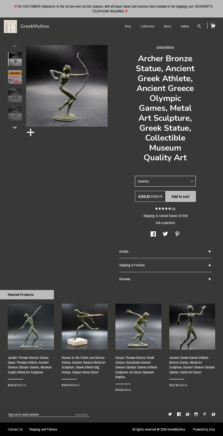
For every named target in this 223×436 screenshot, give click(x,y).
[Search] (199, 26)
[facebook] (179, 414)
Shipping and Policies (43, 429)
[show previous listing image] (14, 46)
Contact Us (15, 429)
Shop (128, 26)
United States (168, 215)
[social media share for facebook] (153, 234)
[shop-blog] (188, 414)
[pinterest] (205, 414)
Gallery (185, 26)
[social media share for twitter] (165, 234)
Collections (147, 26)
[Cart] (212, 26)
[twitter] (170, 414)
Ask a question (165, 222)
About (167, 26)
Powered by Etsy (204, 429)
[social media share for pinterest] (177, 234)
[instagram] (197, 414)
